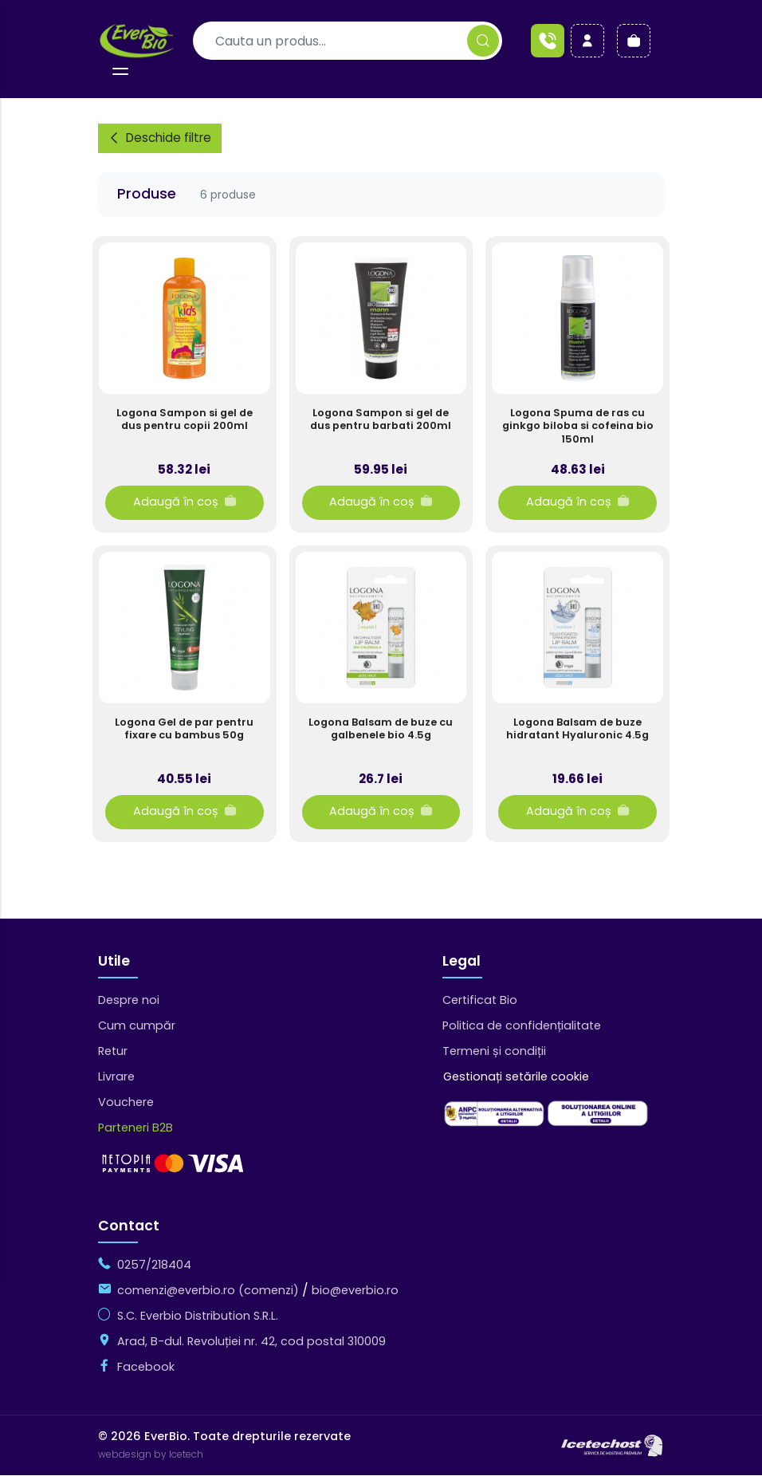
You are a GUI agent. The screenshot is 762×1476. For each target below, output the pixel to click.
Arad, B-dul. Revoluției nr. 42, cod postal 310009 (251, 1342)
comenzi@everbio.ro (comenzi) (208, 1291)
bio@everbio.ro (355, 1291)
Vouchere (126, 1103)
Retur (113, 1052)
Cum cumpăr (136, 1026)
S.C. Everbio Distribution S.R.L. (197, 1316)
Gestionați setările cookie (516, 1077)
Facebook (146, 1368)
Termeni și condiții (494, 1052)
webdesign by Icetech (150, 1455)
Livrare (116, 1077)
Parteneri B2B (135, 1128)
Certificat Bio (479, 1001)
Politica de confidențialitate (521, 1026)
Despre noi (128, 1001)
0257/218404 (154, 1265)
